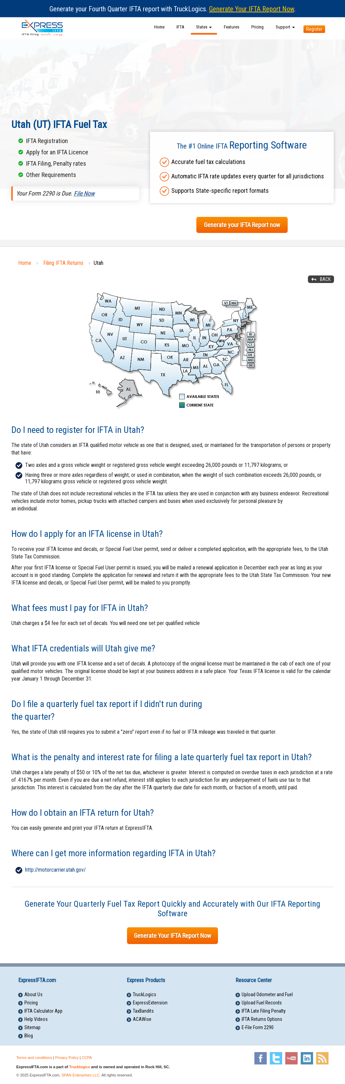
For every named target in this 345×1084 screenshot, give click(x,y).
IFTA (180, 27)
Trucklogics (79, 1067)
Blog (28, 1035)
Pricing (257, 27)
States (204, 27)
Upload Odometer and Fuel (267, 994)
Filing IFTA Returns (63, 263)
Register (314, 29)
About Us (33, 994)
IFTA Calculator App (43, 1011)
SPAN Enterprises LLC (80, 1075)
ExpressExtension (150, 1002)
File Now (84, 193)
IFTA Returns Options (262, 1019)
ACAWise (142, 1019)
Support (285, 27)
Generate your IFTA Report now (242, 224)
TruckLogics (144, 994)
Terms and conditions (34, 1058)
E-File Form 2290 (258, 1027)
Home (159, 27)
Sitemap (32, 1027)
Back (325, 279)
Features (231, 27)
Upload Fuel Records (262, 1002)
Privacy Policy (66, 1058)
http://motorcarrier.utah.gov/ (55, 870)
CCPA (87, 1058)
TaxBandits (143, 1011)
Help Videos (36, 1019)
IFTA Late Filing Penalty (264, 1011)
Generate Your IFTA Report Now (251, 9)
